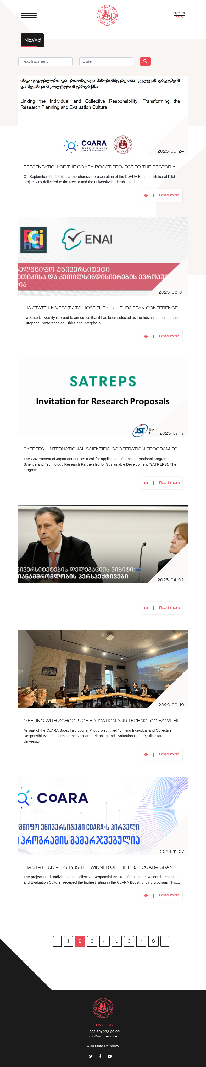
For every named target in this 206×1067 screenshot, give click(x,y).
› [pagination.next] (165, 941)
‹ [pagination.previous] (57, 941)
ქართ (179, 13)
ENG (179, 17)
